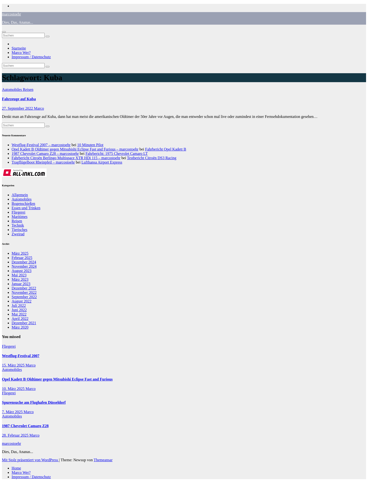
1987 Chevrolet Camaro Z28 (25, 426)
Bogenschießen (23, 204)
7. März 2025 (13, 412)
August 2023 (21, 271)
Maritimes (20, 217)
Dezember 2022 (24, 288)
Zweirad (18, 234)
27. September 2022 (18, 108)
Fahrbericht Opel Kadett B (165, 149)
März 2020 (20, 327)
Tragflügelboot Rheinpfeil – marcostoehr (43, 162)
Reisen (28, 89)
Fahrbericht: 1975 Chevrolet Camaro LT (116, 153)
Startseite (19, 48)
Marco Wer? (21, 52)
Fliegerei (18, 212)
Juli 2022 (19, 305)
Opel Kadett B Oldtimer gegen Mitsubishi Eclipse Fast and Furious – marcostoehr (75, 149)
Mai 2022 (19, 314)
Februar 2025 (22, 258)
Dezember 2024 (24, 262)
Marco (39, 108)
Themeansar (103, 460)
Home (16, 468)
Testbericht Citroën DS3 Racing (151, 158)
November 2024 (24, 266)
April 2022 (20, 319)
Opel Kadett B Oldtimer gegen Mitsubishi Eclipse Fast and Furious (57, 379)
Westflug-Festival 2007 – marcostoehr (41, 145)
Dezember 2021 (24, 323)
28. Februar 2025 (15, 435)
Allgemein (20, 195)
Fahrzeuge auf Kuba (19, 99)
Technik (18, 225)
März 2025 (20, 253)
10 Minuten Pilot (90, 145)
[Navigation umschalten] (4, 32)
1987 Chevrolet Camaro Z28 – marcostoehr (45, 153)
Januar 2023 (21, 284)
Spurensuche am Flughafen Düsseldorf (34, 402)
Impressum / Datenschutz (31, 57)
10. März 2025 (14, 389)
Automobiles (12, 89)
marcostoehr (11, 14)
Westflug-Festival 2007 (20, 356)
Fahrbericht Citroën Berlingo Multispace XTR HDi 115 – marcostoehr (66, 158)
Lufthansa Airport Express (102, 162)
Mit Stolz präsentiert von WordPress (30, 460)
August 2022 (21, 301)
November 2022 (24, 292)
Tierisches (19, 230)
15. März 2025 (14, 365)
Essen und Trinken (26, 208)
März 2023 (20, 279)
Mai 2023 (19, 275)
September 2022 (24, 297)
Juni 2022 (19, 310)
